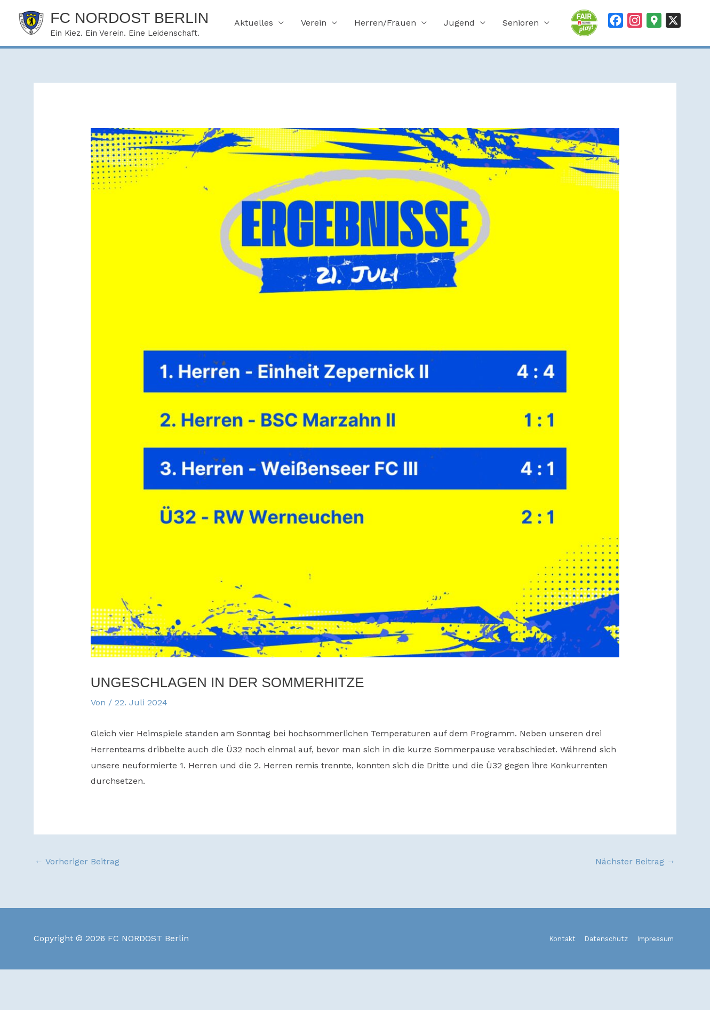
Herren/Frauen (385, 69)
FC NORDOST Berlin (157, 19)
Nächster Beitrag (635, 902)
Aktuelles (253, 69)
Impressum (652, 979)
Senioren (520, 69)
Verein (313, 69)
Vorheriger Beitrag (77, 902)
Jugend (459, 69)
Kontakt (538, 979)
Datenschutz (591, 979)
